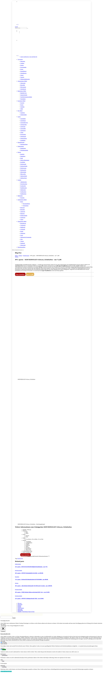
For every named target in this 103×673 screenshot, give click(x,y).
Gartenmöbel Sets (24, 122)
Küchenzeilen (23, 170)
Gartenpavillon (23, 124)
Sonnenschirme (23, 138)
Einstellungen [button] (4, 626)
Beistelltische (23, 223)
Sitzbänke (22, 106)
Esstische (22, 102)
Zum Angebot (20, 274)
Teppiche (22, 77)
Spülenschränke (23, 176)
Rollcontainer (23, 87)
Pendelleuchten (23, 187)
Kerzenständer (23, 67)
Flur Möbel (20, 110)
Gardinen (22, 63)
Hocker (21, 104)
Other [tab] (2, 660)
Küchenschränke (23, 166)
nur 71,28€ (30, 274)
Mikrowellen (23, 174)
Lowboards (22, 229)
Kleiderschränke (23, 215)
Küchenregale (23, 164)
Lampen (19, 180)
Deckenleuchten (23, 183)
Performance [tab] (3, 654)
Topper (21, 219)
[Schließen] (3, 629)
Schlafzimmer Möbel (22, 199)
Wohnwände (23, 245)
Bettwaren (22, 207)
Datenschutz (20, 610)
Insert (15, 618)
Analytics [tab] (3, 648)
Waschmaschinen (24, 144)
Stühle (21, 108)
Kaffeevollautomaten (24, 160)
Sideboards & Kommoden (25, 237)
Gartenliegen (23, 120)
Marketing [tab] (3, 666)
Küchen (19, 152)
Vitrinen (22, 241)
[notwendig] (1, 642)
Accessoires (20, 59)
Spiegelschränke (23, 95)
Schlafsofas (22, 233)
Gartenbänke (23, 118)
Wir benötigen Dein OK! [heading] (5, 621)
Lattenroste (22, 211)
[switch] (1, 649)
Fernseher (22, 197)
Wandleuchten (23, 193)
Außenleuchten (23, 182)
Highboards (22, 227)
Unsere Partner (21, 608)
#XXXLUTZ (20, 558)
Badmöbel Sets (23, 93)
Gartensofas (22, 126)
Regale (21, 231)
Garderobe (22, 112)
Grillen (21, 132)
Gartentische (23, 130)
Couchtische (22, 225)
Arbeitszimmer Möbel (22, 81)
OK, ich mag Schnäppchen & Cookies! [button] (15, 626)
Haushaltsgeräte (21, 142)
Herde (21, 158)
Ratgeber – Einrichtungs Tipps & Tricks (26, 611)
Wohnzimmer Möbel (22, 221)
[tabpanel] (51, 646)
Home (16, 255)
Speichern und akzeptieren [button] (6, 671)
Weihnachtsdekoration (25, 79)
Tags (16, 558)
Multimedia (20, 195)
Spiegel (21, 75)
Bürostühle (22, 85)
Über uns (19, 603)
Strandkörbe (22, 140)
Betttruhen (22, 209)
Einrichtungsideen (21, 247)
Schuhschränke (23, 114)
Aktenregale (22, 83)
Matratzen (22, 213)
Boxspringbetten (26, 203)
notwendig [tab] (3, 641)
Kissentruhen (23, 134)
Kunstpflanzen (23, 71)
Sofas (21, 239)
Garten (19, 116)
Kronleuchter (23, 185)
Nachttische (22, 217)
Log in (16, 26)
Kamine (22, 65)
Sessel (21, 235)
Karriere (19, 605)
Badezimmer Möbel (22, 91)
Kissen (21, 69)
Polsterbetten (25, 205)
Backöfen (22, 154)
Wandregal (22, 243)
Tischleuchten (23, 191)
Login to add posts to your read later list (28, 56)
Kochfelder (22, 162)
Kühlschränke (23, 172)
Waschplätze (23, 98)
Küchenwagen (23, 168)
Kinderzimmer (21, 146)
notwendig (4, 643)
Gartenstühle (23, 128)
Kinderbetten (23, 148)
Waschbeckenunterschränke (26, 97)
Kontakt (19, 606)
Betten (21, 201)
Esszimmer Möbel (21, 100)
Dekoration (22, 61)
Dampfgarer (22, 156)
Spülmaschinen (23, 178)
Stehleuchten (23, 189)
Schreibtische (23, 89)
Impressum (20, 609)
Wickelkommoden (24, 150)
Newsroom (20, 604)
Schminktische (23, 73)
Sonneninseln (23, 136)
